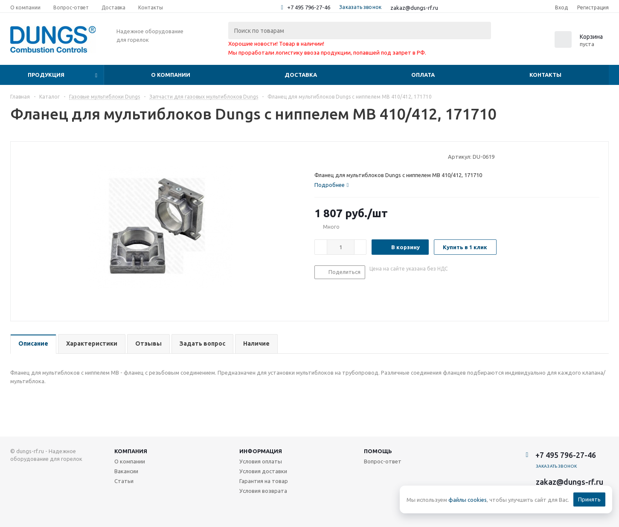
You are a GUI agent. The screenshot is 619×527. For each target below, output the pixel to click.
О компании (170, 75)
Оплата (423, 75)
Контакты (545, 75)
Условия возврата (263, 491)
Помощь (378, 451)
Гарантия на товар (263, 481)
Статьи (124, 481)
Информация (260, 451)
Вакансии (126, 471)
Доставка (301, 75)
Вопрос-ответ (382, 461)
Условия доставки (263, 471)
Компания (130, 451)
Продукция (46, 75)
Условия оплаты (260, 461)
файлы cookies (467, 500)
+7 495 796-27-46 (308, 7)
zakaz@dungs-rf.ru (414, 8)
